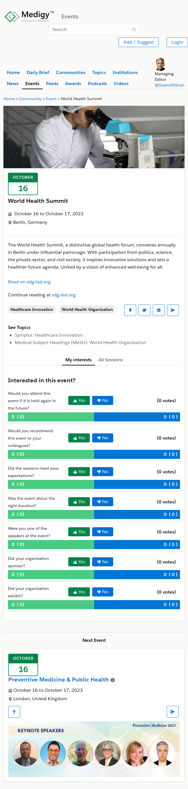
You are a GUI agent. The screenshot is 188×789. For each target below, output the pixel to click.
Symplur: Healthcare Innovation (49, 335)
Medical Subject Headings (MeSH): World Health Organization (80, 342)
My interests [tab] (78, 360)
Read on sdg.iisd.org (29, 282)
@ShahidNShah (170, 85)
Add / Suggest (138, 42)
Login (177, 42)
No (102, 400)
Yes (79, 400)
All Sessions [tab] (110, 360)
